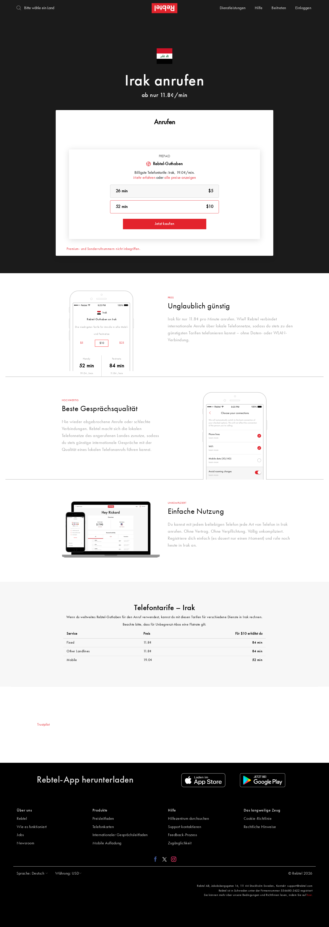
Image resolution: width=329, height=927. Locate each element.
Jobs (20, 835)
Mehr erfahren (144, 178)
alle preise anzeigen (180, 178)
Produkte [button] (99, 810)
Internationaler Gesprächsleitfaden (120, 835)
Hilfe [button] (172, 810)
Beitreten (279, 8)
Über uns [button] (24, 810)
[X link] (164, 859)
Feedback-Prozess (182, 835)
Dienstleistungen (233, 8)
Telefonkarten (103, 827)
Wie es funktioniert (32, 827)
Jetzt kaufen (164, 224)
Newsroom (25, 843)
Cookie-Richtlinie (258, 819)
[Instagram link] (172, 859)
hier (309, 895)
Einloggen (303, 8)
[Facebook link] (156, 859)
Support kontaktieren (184, 827)
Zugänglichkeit (179, 843)
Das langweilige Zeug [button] (262, 810)
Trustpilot (43, 724)
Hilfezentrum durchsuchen (188, 819)
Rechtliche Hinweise (260, 827)
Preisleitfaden (103, 819)
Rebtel (22, 819)
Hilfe (259, 8)
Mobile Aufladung (106, 843)
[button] (31, 873)
